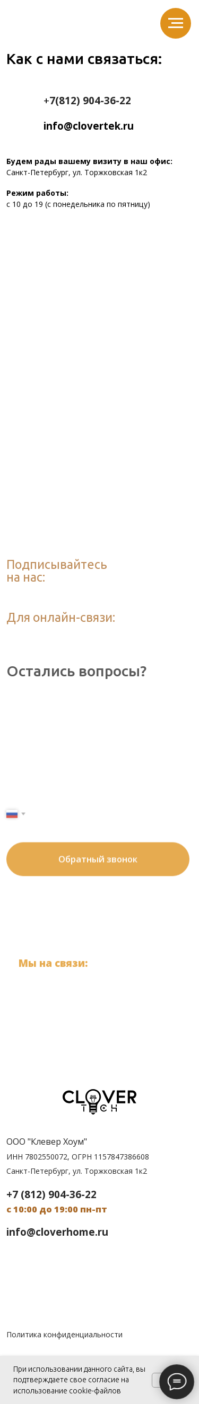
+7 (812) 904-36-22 (87, 980)
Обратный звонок (97, 835)
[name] (100, 746)
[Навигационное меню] (175, 23)
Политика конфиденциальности (64, 1334)
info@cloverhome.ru (57, 1231)
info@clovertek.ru (89, 995)
